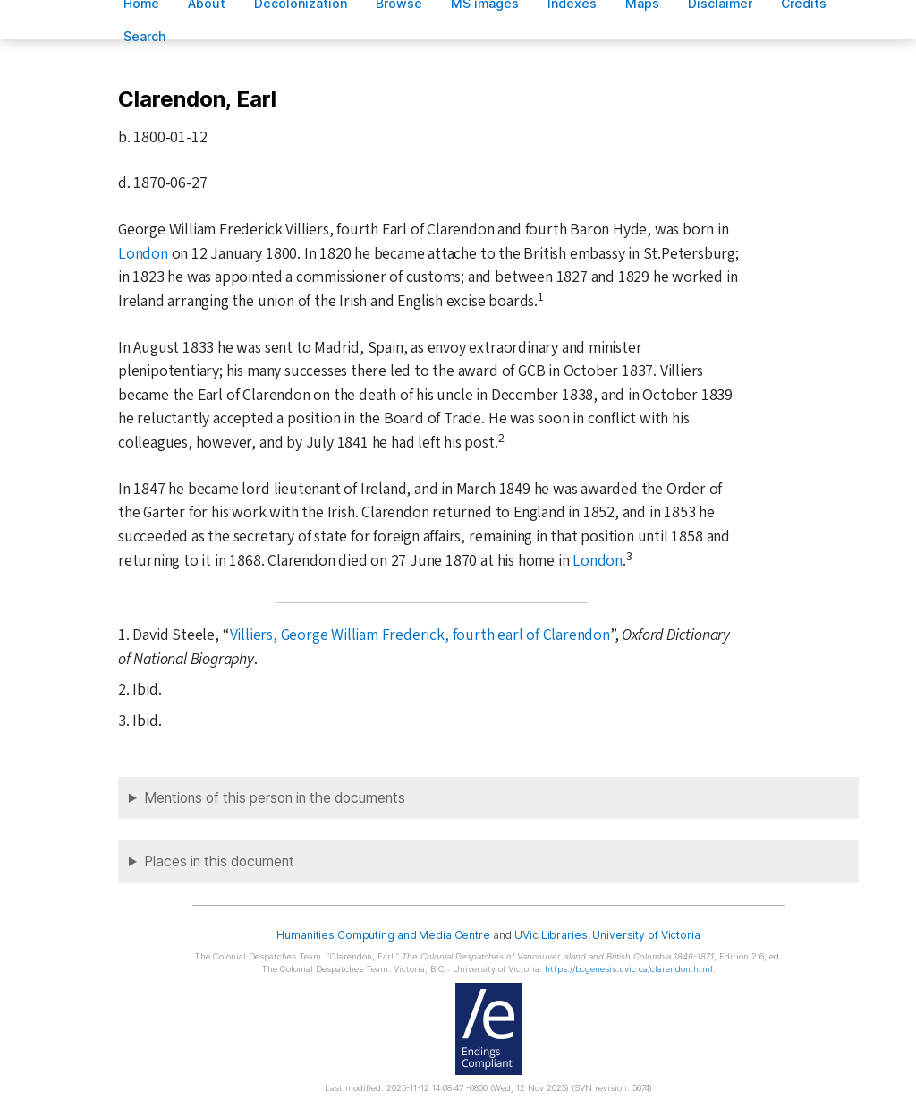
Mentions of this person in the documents (274, 797)
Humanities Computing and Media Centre (383, 935)
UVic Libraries (550, 935)
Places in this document (219, 861)
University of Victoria (646, 935)
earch (144, 36)
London (143, 254)
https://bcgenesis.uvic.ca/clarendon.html (629, 969)
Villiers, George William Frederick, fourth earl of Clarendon (420, 635)
